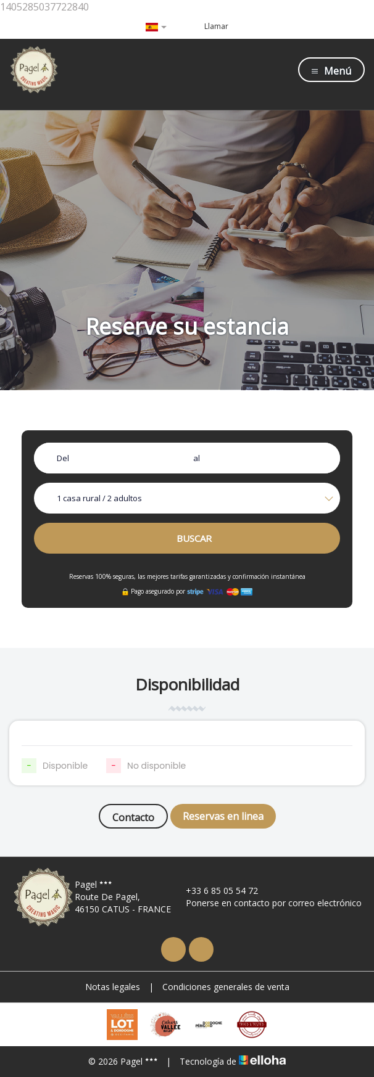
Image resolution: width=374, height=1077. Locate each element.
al (196, 458)
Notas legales (112, 987)
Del (63, 458)
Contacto (133, 817)
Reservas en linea (223, 816)
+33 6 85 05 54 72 (215, 890)
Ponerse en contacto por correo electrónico (267, 903)
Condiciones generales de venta (225, 987)
